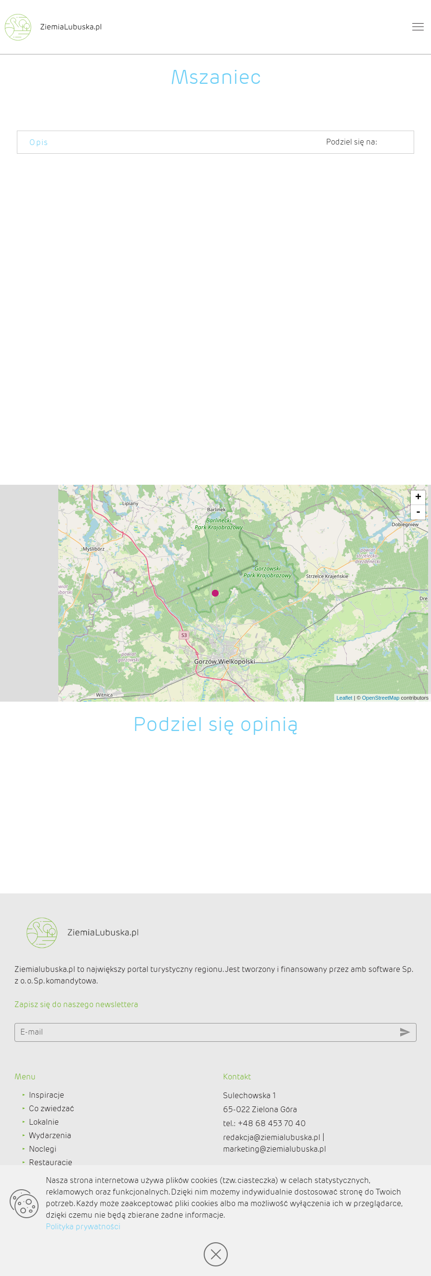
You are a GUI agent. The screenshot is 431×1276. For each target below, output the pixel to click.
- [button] (418, 512)
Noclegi (42, 1149)
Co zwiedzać (51, 1108)
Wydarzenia (50, 1135)
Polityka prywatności (83, 1227)
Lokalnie (44, 1122)
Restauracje (50, 1162)
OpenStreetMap (381, 698)
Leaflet (345, 698)
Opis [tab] (39, 142)
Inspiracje (46, 1095)
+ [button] (418, 498)
